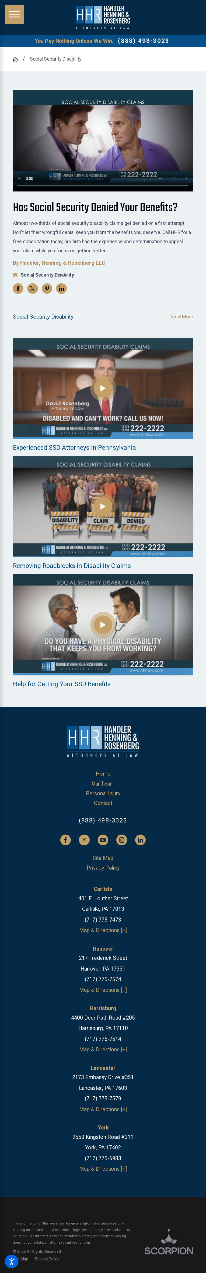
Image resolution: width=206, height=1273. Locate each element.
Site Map (103, 858)
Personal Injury (103, 793)
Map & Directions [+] (103, 930)
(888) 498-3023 (143, 41)
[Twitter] (84, 840)
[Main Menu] (14, 14)
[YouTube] (103, 840)
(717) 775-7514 (103, 1039)
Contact (103, 803)
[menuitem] (103, 774)
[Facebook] (65, 840)
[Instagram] (121, 840)
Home (103, 774)
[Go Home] (18, 59)
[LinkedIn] (140, 840)
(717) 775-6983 (103, 1158)
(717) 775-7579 (103, 1099)
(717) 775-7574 (103, 979)
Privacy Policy (103, 868)
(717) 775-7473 (103, 920)
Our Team (103, 784)
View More (182, 316)
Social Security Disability (55, 58)
